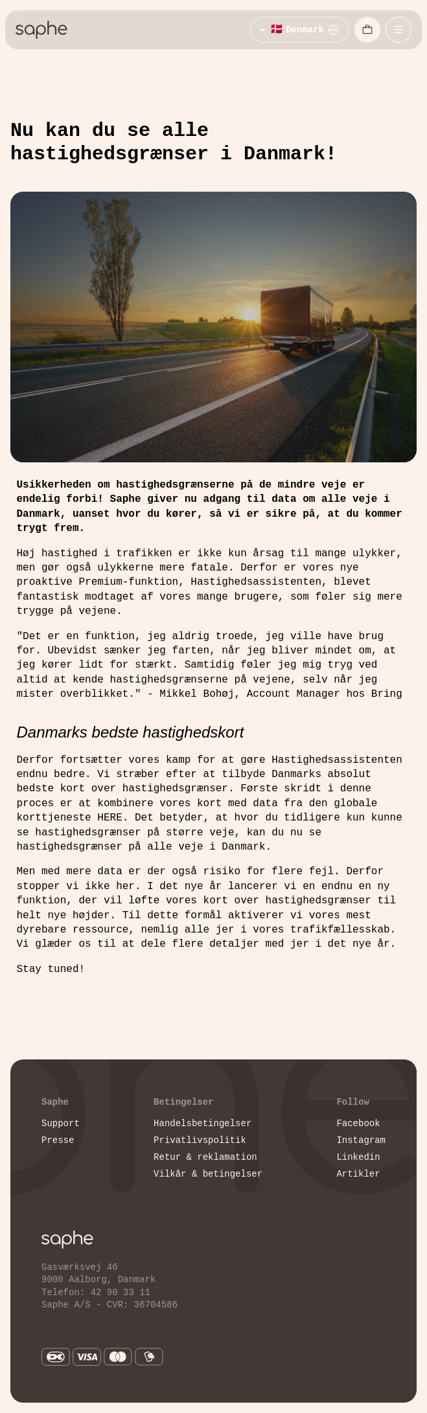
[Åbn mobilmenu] (398, 30)
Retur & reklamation (205, 1157)
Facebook (358, 1123)
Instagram (361, 1140)
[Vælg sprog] (299, 30)
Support (60, 1123)
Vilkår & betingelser (208, 1174)
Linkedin (358, 1157)
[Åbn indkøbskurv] (367, 30)
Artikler (358, 1174)
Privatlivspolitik (200, 1140)
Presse (57, 1140)
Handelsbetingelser (202, 1123)
